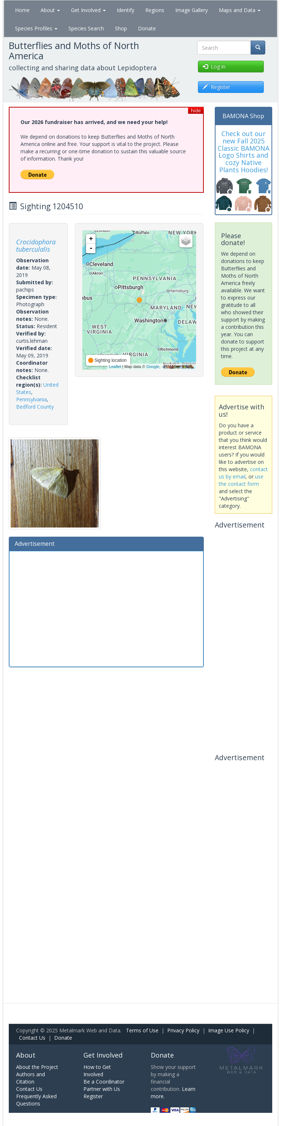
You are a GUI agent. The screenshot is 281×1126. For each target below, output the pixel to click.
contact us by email (243, 473)
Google (152, 366)
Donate (147, 28)
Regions (154, 10)
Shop (121, 28)
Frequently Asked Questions (36, 1100)
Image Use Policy (228, 1030)
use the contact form (241, 480)
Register (93, 1096)
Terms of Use (142, 1030)
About (50, 10)
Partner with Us (101, 1088)
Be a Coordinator (103, 1081)
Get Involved (88, 10)
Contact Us (32, 1037)
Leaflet (115, 366)
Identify (125, 10)
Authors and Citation (30, 1078)
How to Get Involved (97, 1070)
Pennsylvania (31, 399)
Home (22, 10)
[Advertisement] (106, 608)
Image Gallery (191, 10)
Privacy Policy (183, 1030)
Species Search (86, 28)
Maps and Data (240, 10)
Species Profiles (36, 28)
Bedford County (35, 406)
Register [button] (216, 86)
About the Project (37, 1066)
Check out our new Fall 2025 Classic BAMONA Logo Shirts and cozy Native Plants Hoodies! (243, 151)
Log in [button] (214, 66)
